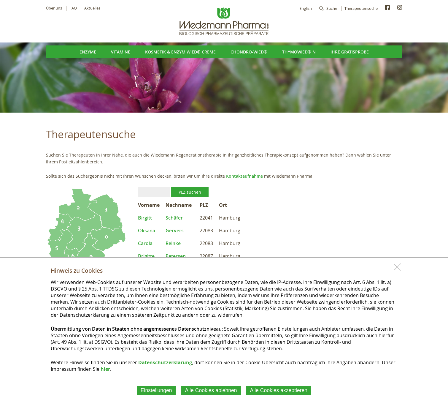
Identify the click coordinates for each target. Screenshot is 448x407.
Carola (145, 243)
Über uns (54, 8)
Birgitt (145, 217)
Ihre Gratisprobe (350, 52)
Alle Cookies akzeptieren (279, 390)
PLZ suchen (190, 192)
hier (105, 369)
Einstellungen (156, 390)
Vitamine (120, 52)
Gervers (175, 230)
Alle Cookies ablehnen (211, 390)
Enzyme (88, 52)
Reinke (173, 243)
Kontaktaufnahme (244, 176)
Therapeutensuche (361, 8)
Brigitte (146, 256)
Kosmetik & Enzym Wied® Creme (180, 52)
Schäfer (174, 217)
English (305, 8)
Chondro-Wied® (249, 52)
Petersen (176, 256)
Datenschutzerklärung (165, 362)
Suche (331, 8)
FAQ (73, 8)
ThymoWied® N (299, 52)
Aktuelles (92, 8)
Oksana (146, 230)
